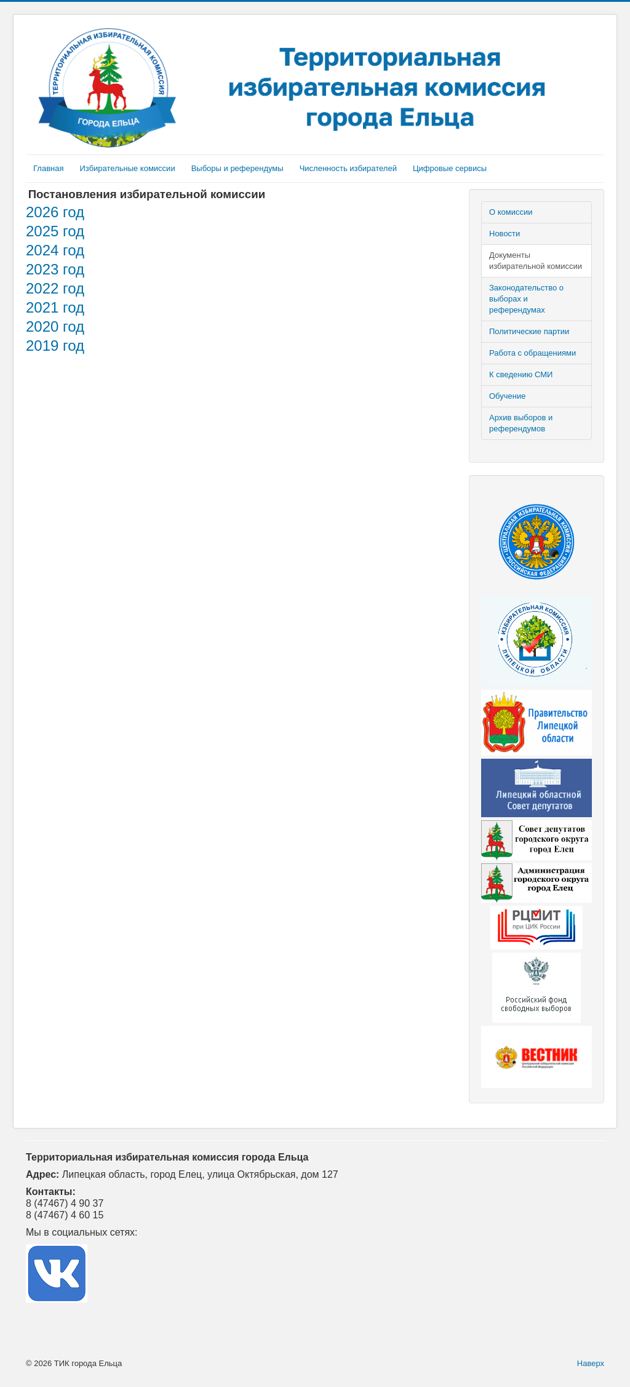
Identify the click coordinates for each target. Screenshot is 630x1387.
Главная (48, 168)
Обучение (507, 396)
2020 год (55, 326)
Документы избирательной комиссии (535, 260)
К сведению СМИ (520, 374)
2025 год (55, 231)
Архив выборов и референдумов (520, 423)
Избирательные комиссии (127, 168)
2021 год (55, 307)
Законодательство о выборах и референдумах (526, 298)
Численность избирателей (348, 168)
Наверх (590, 1363)
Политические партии (529, 331)
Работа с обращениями (532, 353)
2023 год (55, 269)
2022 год (55, 288)
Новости (504, 233)
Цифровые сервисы (450, 168)
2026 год (55, 212)
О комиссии (511, 212)
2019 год (55, 345)
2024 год (55, 250)
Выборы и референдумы (237, 168)
